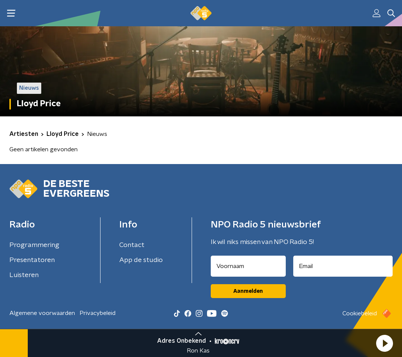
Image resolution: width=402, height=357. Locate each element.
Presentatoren (32, 260)
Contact (131, 245)
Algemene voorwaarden (42, 313)
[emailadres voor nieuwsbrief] (343, 266)
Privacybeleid (98, 313)
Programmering (34, 245)
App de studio (141, 260)
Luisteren (24, 275)
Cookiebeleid (359, 313)
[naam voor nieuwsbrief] (248, 266)
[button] (384, 343)
